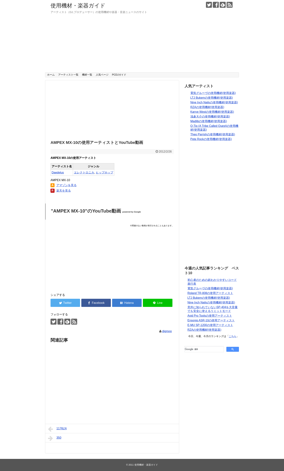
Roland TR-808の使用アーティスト (210, 293)
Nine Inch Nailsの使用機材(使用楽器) (214, 102)
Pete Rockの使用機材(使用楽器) (211, 139)
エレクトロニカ (84, 172)
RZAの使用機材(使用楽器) (207, 107)
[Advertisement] (142, 45)
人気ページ (102, 74)
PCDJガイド (119, 74)
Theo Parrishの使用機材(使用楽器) (212, 134)
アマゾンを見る (66, 185)
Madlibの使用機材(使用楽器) (208, 121)
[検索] (204, 349)
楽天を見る (63, 190)
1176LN (57, 429)
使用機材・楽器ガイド (78, 5)
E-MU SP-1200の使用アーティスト (210, 325)
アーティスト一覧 (68, 74)
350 (54, 438)
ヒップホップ (104, 172)
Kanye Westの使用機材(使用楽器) (212, 111)
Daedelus (58, 172)
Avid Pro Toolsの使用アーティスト (209, 315)
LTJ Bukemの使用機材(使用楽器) (211, 97)
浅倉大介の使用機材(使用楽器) (210, 116)
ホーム (51, 74)
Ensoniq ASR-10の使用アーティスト (211, 320)
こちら (232, 336)
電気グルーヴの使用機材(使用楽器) (213, 93)
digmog (167, 331)
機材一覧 (87, 74)
